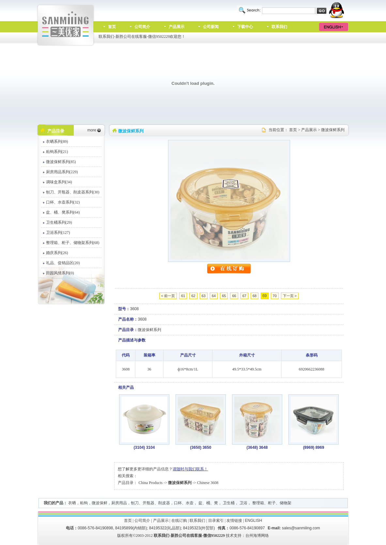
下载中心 (245, 26)
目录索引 (216, 520)
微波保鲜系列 (333, 130)
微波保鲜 (99, 503)
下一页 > (290, 296)
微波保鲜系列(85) (61, 161)
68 (254, 296)
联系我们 (279, 26)
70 (275, 296)
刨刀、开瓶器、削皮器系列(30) (73, 192)
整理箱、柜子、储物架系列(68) (73, 242)
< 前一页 (168, 296)
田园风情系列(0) (60, 273)
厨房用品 (119, 503)
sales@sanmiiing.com (301, 528)
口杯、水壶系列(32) (63, 202)
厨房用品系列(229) (62, 172)
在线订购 (179, 520)
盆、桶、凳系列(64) (63, 212)
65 (224, 296)
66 (234, 296)
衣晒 (72, 503)
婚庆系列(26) (57, 252)
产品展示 (176, 26)
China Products (150, 482)
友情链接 (234, 520)
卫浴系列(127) (58, 232)
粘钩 (84, 503)
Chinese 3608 (208, 482)
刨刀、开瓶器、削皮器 (150, 503)
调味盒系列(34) (59, 182)
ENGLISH (253, 520)
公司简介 (142, 26)
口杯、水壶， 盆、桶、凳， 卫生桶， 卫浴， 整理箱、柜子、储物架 (232, 503)
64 (214, 296)
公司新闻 (211, 26)
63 (204, 296)
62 (193, 296)
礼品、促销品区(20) (63, 263)
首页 (112, 26)
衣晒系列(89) (57, 141)
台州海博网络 (257, 535)
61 (183, 296)
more (91, 130)
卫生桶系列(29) (59, 222)
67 (244, 296)
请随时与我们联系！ (190, 469)
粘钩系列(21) (57, 151)
